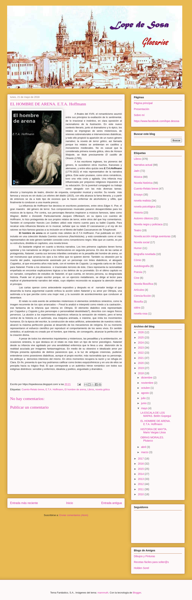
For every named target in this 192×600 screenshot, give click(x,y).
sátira (137, 307)
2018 (141, 373)
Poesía (138, 272)
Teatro (137, 230)
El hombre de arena (75, 389)
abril (144, 446)
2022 (141, 352)
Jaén (137, 170)
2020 (141, 362)
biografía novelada (144, 254)
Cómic (137, 260)
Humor (138, 248)
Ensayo (138, 194)
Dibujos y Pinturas (144, 556)
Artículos (139, 289)
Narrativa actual (143, 164)
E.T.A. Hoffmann (54, 389)
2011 (141, 489)
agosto (145, 392)
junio (144, 403)
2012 (141, 484)
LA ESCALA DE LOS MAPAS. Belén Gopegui (155, 414)
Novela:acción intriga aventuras (152, 236)
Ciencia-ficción (142, 295)
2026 (141, 332)
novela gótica (102, 389)
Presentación (141, 109)
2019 (141, 368)
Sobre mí (139, 115)
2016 (141, 463)
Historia (138, 212)
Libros (90, 389)
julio (143, 398)
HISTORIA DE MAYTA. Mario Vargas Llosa (153, 431)
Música (138, 176)
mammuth (103, 592)
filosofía (138, 301)
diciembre (147, 377)
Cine (136, 277)
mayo (144, 408)
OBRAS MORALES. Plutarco (152, 439)
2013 (141, 478)
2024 (141, 342)
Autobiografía (141, 266)
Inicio (69, 503)
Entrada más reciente (24, 503)
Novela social (141, 242)
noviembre (147, 382)
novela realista (142, 200)
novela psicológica (144, 206)
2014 (141, 473)
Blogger (137, 592)
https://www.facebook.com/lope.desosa (156, 121)
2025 (141, 337)
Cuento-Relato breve (33, 389)
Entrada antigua (111, 503)
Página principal (143, 103)
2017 (141, 458)
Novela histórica (143, 182)
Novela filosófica (143, 283)
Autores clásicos (143, 218)
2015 (141, 468)
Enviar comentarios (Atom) (73, 515)
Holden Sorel (141, 568)
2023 (141, 347)
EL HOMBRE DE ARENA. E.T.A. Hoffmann (155, 422)
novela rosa (140, 313)
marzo (145, 452)
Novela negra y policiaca (148, 224)
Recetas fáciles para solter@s (151, 562)
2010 (141, 494)
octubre (146, 387)
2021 (141, 357)
